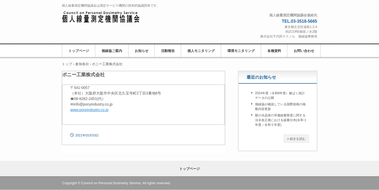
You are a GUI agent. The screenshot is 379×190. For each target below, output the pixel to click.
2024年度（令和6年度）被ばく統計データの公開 (280, 95)
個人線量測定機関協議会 (106, 17)
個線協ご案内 (112, 51)
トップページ (78, 51)
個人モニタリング (201, 51)
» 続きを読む (296, 139)
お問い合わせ (304, 51)
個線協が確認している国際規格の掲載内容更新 (280, 106)
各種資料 (274, 51)
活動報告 (168, 51)
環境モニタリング (241, 51)
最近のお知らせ (261, 77)
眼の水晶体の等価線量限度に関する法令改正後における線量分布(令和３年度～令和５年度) (281, 120)
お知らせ (141, 51)
